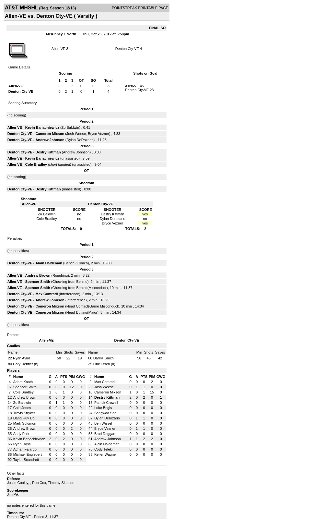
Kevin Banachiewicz (42, 127)
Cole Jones (22, 408)
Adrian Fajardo (25, 449)
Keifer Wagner (105, 454)
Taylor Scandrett (26, 460)
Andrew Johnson (49, 140)
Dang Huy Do (24, 418)
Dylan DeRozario (79, 140)
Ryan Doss (22, 444)
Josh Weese (76, 134)
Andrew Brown (38, 275)
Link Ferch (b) (104, 364)
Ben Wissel (103, 423)
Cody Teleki (103, 449)
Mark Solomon (24, 423)
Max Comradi (46, 294)
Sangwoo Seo (105, 413)
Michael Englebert (27, 454)
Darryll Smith (103, 358)
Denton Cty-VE (127, 49)
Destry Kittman (48, 152)
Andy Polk (21, 434)
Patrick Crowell (106, 402)
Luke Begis (103, 408)
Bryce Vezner (98, 134)
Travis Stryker (24, 413)
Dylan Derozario (107, 418)
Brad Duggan (104, 434)
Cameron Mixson (49, 134)
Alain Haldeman (48, 263)
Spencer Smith (37, 282)
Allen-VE (58, 49)
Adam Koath (23, 382)
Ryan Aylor (21, 358)
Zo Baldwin (70, 127)
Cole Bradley (36, 164)
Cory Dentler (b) (25, 364)
